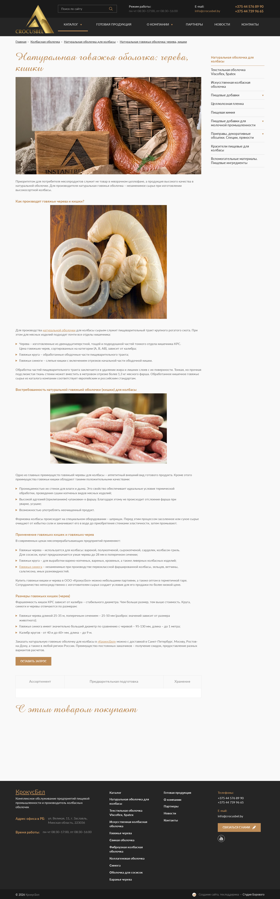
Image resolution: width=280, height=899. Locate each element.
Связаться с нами (239, 827)
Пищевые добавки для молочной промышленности (233, 123)
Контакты (250, 24)
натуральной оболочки (59, 330)
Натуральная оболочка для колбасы (232, 59)
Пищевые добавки (225, 95)
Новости (222, 24)
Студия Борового (253, 894)
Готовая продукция (113, 24)
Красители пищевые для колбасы (230, 148)
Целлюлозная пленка (227, 104)
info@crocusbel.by (207, 11)
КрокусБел (30, 791)
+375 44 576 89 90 (249, 6)
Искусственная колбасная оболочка (230, 84)
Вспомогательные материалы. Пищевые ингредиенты (234, 161)
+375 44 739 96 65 (249, 11)
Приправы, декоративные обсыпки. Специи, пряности (232, 135)
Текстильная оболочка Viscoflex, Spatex (228, 72)
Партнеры (194, 24)
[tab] (40, 681)
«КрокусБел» (107, 641)
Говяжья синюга (30, 566)
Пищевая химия (223, 112)
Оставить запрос (33, 661)
